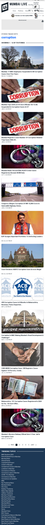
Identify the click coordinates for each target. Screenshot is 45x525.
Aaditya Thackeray (7, 489)
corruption (8, 37)
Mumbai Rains (5, 458)
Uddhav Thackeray (7, 493)
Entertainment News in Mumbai (11, 515)
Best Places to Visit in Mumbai (10, 519)
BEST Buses (5, 513)
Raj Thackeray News (7, 483)
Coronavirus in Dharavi (8, 471)
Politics (20, 11)
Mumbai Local (5, 507)
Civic (14, 11)
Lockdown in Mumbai (7, 468)
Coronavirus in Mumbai (8, 477)
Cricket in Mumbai (6, 464)
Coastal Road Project (7, 462)
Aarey (3, 509)
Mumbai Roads (6, 501)
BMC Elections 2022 (7, 454)
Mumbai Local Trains (7, 505)
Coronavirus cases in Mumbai (10, 473)
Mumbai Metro (5, 503)
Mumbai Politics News (8, 499)
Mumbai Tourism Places (8, 517)
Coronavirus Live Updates (9, 479)
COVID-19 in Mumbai (7, 475)
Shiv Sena (4, 487)
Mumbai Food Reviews (8, 497)
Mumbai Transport (7, 495)
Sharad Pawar (5, 460)
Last (32, 445)
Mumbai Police (5, 511)
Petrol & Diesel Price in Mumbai (10, 456)
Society (28, 11)
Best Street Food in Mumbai (9, 521)
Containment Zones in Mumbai (10, 466)
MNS (2, 481)
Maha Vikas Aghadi (7, 491)
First (12, 445)
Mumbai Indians (6, 485)
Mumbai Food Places (7, 523)
